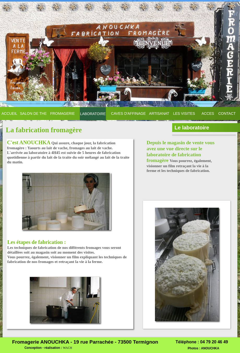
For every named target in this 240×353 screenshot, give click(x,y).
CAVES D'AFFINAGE (128, 113)
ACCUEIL (9, 113)
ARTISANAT (159, 113)
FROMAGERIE (62, 113)
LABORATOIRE (93, 114)
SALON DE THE (33, 113)
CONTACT (227, 113)
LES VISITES (184, 113)
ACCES (207, 113)
